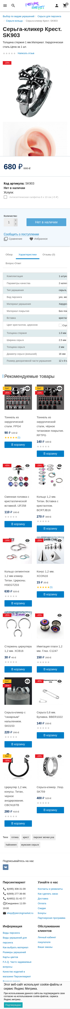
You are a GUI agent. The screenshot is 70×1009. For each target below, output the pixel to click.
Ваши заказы (45, 947)
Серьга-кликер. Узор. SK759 (50, 789)
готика (14, 837)
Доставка (43, 898)
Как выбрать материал (15, 947)
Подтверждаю (13, 1005)
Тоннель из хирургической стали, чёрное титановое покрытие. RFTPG (50, 426)
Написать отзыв (26, 53)
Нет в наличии (46, 222)
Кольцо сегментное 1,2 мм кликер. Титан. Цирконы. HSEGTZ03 (16, 578)
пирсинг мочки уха (44, 837)
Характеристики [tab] (28, 254)
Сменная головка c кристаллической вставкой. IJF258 (16, 501)
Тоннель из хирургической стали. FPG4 (13, 422)
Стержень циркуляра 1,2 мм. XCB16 (18, 648)
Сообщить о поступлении (21, 234)
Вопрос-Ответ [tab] (13, 263)
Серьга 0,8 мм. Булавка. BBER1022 (50, 714)
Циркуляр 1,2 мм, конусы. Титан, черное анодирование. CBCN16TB (15, 796)
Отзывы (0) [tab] (49, 254)
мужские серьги (30, 844)
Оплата (42, 903)
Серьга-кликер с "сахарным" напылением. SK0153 (15, 719)
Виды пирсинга (11, 932)
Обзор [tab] (9, 254)
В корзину (18, 444)
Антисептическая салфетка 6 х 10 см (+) (33, 197)
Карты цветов (10, 957)
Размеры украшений (14, 952)
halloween (11, 844)
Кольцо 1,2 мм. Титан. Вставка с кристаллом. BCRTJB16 (47, 503)
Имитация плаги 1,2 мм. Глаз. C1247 (50, 648)
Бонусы (42, 913)
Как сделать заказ (48, 893)
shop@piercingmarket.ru (20, 913)
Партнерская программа (51, 918)
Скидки (42, 908)
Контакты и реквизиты (50, 888)
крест (26, 837)
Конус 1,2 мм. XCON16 (45, 573)
